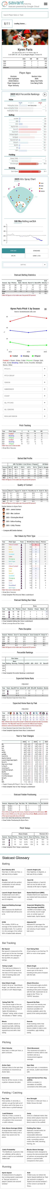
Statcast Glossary (15, 858)
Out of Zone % (5, 768)
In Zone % (4, 766)
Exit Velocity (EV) (8, 869)
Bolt (28, 1173)
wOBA (3, 752)
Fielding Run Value (34, 1128)
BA (2, 744)
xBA (3, 746)
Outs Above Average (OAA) (12, 1128)
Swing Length (7, 966)
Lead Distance (7, 1113)
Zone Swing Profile (36, 83)
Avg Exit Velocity (6, 758)
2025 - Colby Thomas (13, 526)
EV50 (4, 922)
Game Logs (36, 256)
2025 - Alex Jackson (13, 514)
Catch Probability (8, 1149)
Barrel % (4, 762)
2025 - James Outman (13, 510)
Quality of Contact (25, 485)
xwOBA (4, 754)
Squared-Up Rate (33, 1002)
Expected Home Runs (25, 678)
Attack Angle (31, 966)
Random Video (36, 76)
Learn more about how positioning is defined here (16, 818)
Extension (5, 1078)
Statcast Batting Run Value (25, 600)
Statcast (13, 251)
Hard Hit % (5, 756)
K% (2, 780)
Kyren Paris (25, 49)
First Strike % (5, 774)
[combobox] (25, 14)
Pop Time (5, 1098)
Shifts (36, 79)
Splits (13, 256)
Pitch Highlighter (13, 79)
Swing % (4, 778)
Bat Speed (6, 949)
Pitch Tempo (25, 828)
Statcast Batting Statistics (25, 275)
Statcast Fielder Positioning (25, 794)
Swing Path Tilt (7, 1002)
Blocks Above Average (35, 1149)
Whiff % (4, 772)
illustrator (13, 76)
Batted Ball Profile (25, 458)
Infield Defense (13, 81)
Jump (29, 1113)
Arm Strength (32, 1098)
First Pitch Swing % (7, 776)
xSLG (3, 750)
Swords (29, 1021)
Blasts (4, 1021)
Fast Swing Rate (33, 949)
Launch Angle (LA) (34, 869)
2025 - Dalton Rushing (13, 522)
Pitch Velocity (7, 1048)
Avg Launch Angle (7, 764)
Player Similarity (13, 86)
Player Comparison (13, 83)
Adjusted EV (31, 922)
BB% (3, 782)
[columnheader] (4, 282)
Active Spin (6, 1065)
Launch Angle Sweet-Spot (11, 892)
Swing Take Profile (37, 81)
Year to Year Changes (25, 736)
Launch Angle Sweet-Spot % (9, 760)
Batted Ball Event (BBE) (35, 892)
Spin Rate (30, 1065)
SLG (3, 748)
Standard (36, 251)
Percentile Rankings (25, 652)
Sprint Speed (7, 1173)
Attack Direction (33, 983)
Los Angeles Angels (28, 55)
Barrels (4, 880)
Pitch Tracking (25, 425)
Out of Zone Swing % (7, 770)
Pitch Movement (33, 1048)
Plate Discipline (25, 629)
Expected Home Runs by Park (25, 703)
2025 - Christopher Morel (14, 518)
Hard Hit (30, 880)
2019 (13, 55)
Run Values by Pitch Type (25, 536)
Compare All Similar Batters (12, 530)
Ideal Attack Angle (8, 983)
